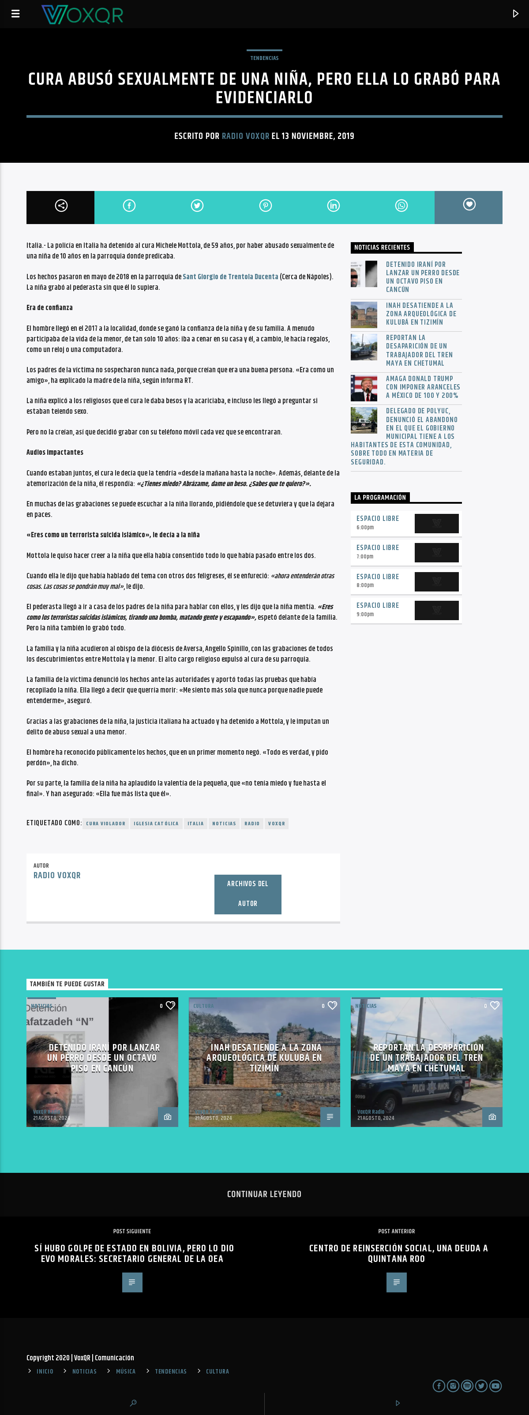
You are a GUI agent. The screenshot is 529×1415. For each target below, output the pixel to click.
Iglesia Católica (156, 824)
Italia (196, 824)
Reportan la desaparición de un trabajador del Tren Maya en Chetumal (419, 351)
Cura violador (106, 824)
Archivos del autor (248, 894)
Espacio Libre (377, 518)
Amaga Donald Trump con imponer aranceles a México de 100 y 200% (423, 388)
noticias (224, 824)
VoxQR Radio (46, 1112)
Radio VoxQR (245, 136)
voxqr (276, 824)
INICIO (45, 1372)
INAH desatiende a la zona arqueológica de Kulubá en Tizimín (421, 314)
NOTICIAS (42, 1006)
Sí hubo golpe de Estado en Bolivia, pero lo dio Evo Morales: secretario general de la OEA (134, 1254)
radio (252, 824)
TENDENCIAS (264, 58)
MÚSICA (126, 1372)
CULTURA (217, 1372)
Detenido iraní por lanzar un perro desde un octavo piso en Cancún (423, 278)
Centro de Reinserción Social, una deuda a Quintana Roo (398, 1254)
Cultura (203, 1006)
